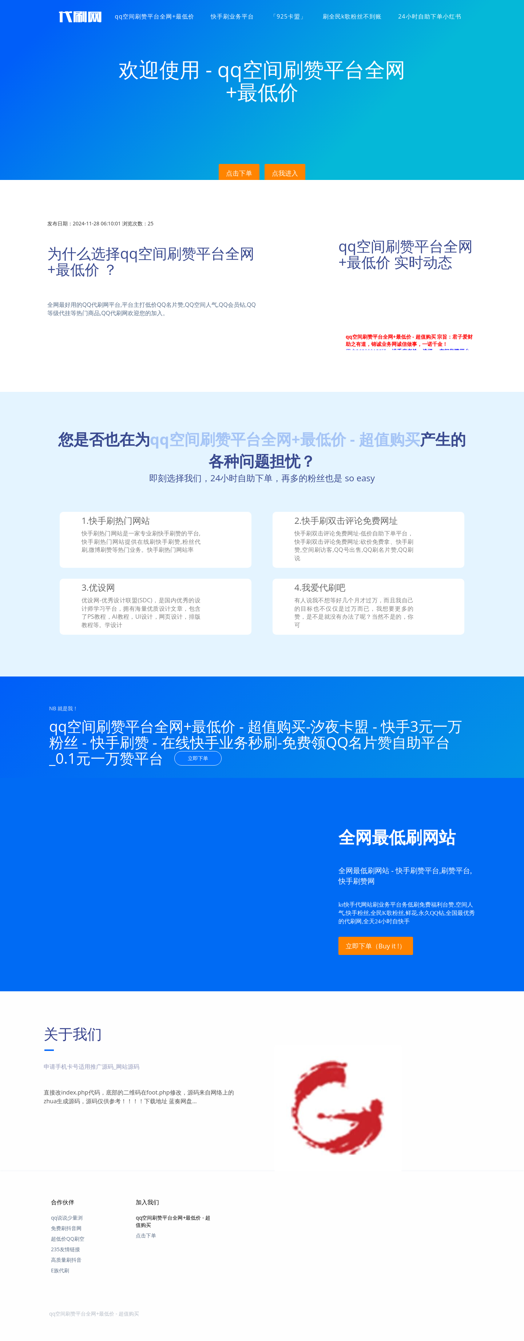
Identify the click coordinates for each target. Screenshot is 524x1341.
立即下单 (198, 758)
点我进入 (285, 173)
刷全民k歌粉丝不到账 (352, 16)
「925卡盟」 (288, 16)
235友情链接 (65, 1249)
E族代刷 (60, 1270)
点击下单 (239, 173)
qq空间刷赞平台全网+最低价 (155, 16)
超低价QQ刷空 (67, 1238)
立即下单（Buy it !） (376, 945)
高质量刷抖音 (66, 1259)
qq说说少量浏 (67, 1217)
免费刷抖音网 (66, 1228)
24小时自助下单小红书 (429, 16)
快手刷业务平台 (232, 16)
